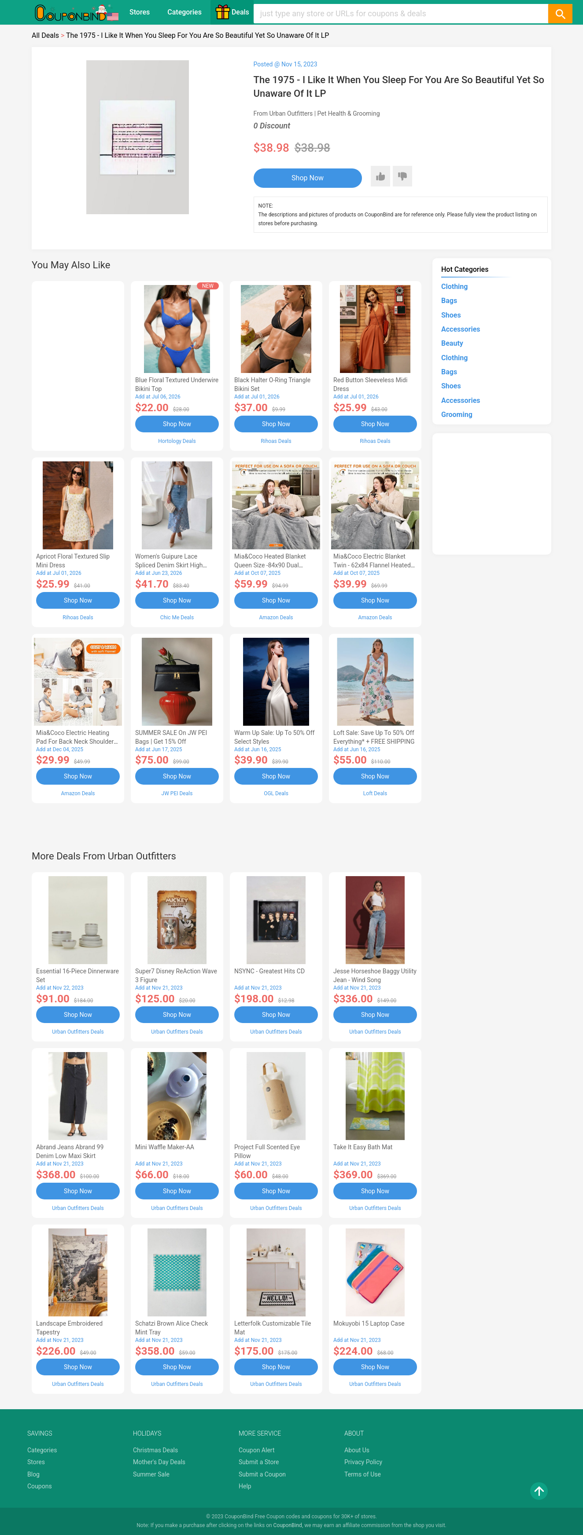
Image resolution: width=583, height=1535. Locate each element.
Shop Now (308, 178)
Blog (33, 1474)
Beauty (452, 343)
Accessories (460, 329)
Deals (232, 12)
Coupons (39, 1486)
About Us (356, 1450)
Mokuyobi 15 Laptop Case (369, 1323)
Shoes (451, 315)
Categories (184, 12)
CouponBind (287, 1525)
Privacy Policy (363, 1462)
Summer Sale (151, 1474)
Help (245, 1486)
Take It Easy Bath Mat (362, 1147)
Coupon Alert (257, 1450)
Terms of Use (362, 1474)
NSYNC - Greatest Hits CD (269, 971)
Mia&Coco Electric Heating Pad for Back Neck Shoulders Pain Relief (76, 741)
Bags (449, 300)
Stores (139, 12)
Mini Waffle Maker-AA (164, 1147)
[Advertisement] (78, 364)
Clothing (454, 286)
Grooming (456, 414)
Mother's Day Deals (159, 1462)
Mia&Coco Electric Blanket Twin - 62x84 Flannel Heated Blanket (372, 565)
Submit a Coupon (262, 1474)
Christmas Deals (155, 1450)
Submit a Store (259, 1462)
